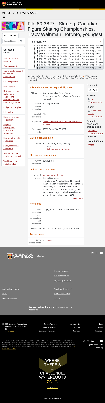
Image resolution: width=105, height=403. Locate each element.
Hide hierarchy (38, 41)
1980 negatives (91, 76)
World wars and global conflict (10, 162)
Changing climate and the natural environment (13, 74)
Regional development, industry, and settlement (9, 128)
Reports (93, 99)
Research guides (61, 271)
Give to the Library (62, 293)
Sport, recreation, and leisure (11, 147)
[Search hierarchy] (10, 41)
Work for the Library (63, 289)
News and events (9, 298)
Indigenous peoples (12, 107)
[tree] (66, 57)
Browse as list (95, 102)
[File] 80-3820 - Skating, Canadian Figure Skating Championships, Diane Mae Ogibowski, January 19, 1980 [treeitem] (70, 47)
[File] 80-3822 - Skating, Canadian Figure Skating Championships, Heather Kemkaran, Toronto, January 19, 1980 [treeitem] (70, 53)
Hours (4, 293)
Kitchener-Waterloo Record (58, 149)
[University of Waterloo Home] (12, 4)
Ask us (57, 298)
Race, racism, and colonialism (11, 118)
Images (49, 240)
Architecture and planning (10, 60)
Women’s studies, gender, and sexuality (12, 155)
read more (78, 198)
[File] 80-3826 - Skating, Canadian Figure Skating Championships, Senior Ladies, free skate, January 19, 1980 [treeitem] (70, 64)
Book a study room (10, 289)
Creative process (10, 81)
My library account (62, 280)
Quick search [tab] (10, 35)
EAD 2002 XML (95, 116)
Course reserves (61, 275)
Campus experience (12, 66)
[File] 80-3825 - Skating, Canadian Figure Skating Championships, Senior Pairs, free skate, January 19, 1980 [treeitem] (70, 62)
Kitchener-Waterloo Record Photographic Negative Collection (55, 76)
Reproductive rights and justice (12, 139)
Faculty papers (9, 86)
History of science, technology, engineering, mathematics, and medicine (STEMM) (11, 97)
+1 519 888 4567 (11, 332)
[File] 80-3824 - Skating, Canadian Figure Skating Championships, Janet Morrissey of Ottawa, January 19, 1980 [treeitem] (70, 59)
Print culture (9, 112)
